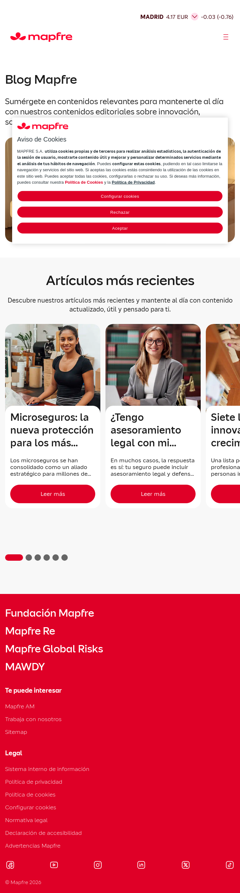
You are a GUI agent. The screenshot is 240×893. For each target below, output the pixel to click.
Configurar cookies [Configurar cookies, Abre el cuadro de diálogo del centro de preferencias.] (120, 196)
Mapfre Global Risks (54, 649)
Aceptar (120, 228)
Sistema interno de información (47, 769)
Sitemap (16, 731)
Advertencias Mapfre (32, 845)
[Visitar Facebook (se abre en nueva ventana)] (10, 865)
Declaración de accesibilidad (43, 832)
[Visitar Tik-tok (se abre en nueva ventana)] (229, 865)
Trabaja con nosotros (33, 719)
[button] (14, 557)
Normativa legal (26, 820)
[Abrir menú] (226, 37)
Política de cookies (30, 794)
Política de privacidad (33, 781)
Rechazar (120, 212)
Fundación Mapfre (49, 613)
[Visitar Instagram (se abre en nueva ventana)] (98, 865)
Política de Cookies (84, 182)
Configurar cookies (30, 807)
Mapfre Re (30, 631)
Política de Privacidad (133, 182)
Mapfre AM (20, 706)
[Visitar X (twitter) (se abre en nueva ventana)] (185, 865)
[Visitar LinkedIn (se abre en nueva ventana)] (141, 865)
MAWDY (25, 666)
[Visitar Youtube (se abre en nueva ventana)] (54, 865)
